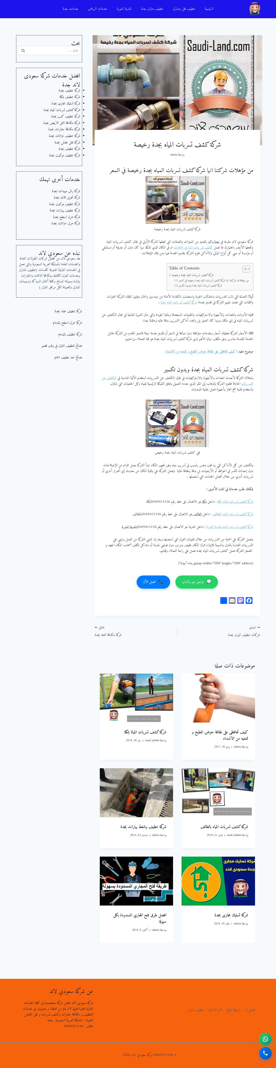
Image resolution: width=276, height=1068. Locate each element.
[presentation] (218, 698)
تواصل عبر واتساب (197, 582)
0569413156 (73, 1026)
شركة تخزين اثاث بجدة (67, 197)
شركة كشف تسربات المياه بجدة (179, 302)
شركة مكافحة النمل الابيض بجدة (61, 123)
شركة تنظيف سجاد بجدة (68, 311)
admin (174, 154)
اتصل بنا (250, 1010)
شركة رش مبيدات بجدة (66, 191)
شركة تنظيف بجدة (69, 90)
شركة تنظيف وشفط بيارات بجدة (143, 827)
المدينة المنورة (124, 9)
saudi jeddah (152, 740)
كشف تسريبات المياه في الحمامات (193, 247)
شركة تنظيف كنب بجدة (65, 116)
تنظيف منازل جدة (152, 9)
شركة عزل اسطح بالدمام (67, 323)
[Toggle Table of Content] (244, 269)
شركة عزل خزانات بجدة (65, 223)
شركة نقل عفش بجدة (67, 142)
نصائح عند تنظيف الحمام (68, 357)
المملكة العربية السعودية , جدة (65, 1020)
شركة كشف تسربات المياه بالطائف (233, 514)
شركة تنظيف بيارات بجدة (65, 210)
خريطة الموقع (233, 1010)
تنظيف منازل (196, 1010)
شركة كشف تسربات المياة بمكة (145, 732)
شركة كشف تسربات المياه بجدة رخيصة (193, 275)
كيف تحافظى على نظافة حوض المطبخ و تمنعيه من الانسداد (200, 351)
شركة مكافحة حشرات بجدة (64, 129)
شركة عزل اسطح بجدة (66, 217)
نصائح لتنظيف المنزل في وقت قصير (62, 346)
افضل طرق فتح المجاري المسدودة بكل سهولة (139, 918)
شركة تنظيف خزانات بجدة (64, 136)
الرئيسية (209, 9)
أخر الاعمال (215, 1010)
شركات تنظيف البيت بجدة (220, 631)
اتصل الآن (153, 582)
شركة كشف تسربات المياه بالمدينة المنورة (230, 527)
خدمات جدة (70, 9)
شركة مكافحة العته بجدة (134, 631)
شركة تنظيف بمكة (70, 97)
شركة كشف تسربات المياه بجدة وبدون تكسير (200, 285)
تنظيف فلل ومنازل (184, 9)
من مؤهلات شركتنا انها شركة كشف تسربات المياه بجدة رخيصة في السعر (214, 280)
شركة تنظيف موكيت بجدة (64, 155)
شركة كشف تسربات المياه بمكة (235, 502)
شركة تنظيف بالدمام (70, 334)
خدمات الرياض (97, 9)
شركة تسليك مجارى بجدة (231, 915)
